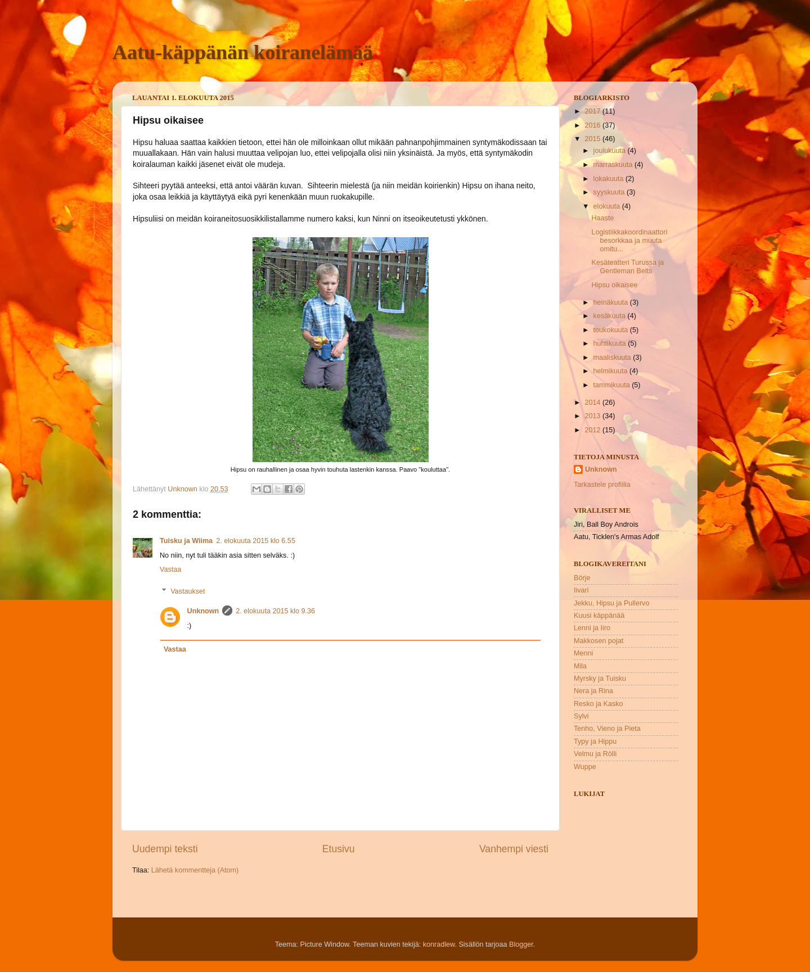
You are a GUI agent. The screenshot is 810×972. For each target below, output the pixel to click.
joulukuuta (610, 151)
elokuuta (607, 206)
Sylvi (581, 716)
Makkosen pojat (598, 641)
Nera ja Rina (593, 691)
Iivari (581, 590)
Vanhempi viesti (513, 849)
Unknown (203, 611)
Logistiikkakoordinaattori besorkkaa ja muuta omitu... (629, 240)
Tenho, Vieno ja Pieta (607, 729)
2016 (593, 125)
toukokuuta (611, 330)
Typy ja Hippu (595, 741)
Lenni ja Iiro (592, 628)
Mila (580, 666)
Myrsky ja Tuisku (600, 678)
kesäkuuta (610, 316)
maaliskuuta (613, 357)
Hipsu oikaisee (614, 285)
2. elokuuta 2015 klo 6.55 (255, 541)
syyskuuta (610, 192)
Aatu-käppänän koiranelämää (242, 52)
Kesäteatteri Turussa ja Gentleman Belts (627, 267)
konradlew (439, 944)
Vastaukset (187, 591)
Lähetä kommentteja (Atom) (194, 870)
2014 (593, 402)
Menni (583, 653)
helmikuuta (611, 371)
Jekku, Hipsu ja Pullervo (611, 603)
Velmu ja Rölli (595, 754)
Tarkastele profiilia (602, 485)
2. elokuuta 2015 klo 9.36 (275, 611)
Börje (582, 578)
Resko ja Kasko (598, 704)
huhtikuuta (610, 343)
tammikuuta (612, 385)
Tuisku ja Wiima (186, 541)
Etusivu (338, 849)
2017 (593, 111)
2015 (593, 139)
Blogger (521, 944)
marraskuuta (614, 165)
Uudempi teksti (165, 849)
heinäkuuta (611, 302)
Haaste (602, 218)
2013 (593, 416)
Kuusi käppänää (599, 616)
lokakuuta (609, 179)
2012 (593, 430)
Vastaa (170, 569)
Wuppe (585, 767)
